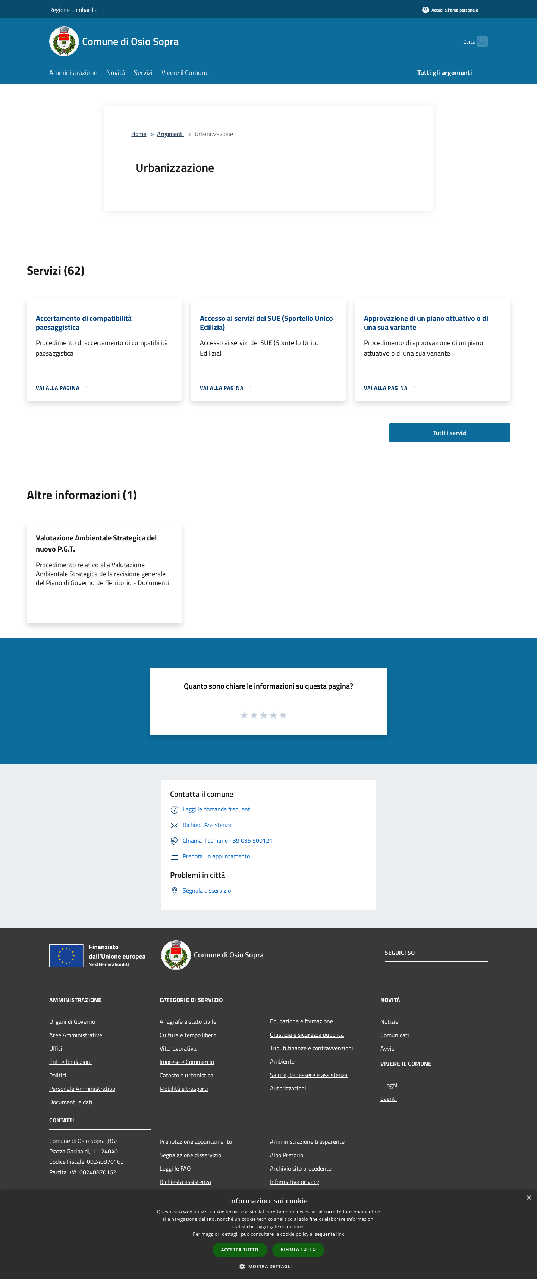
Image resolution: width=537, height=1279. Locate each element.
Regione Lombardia (73, 9)
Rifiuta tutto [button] (298, 1249)
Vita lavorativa (178, 1048)
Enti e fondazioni (70, 1061)
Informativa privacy (294, 1181)
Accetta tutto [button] (239, 1250)
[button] (268, 1266)
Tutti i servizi (450, 432)
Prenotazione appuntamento (196, 1141)
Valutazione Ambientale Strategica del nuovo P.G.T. (96, 543)
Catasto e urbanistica (186, 1075)
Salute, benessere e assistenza (309, 1074)
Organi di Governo (72, 1021)
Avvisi (388, 1048)
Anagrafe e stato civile (188, 1021)
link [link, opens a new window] (340, 1234)
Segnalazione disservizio (190, 1154)
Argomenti (170, 133)
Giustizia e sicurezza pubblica (307, 1034)
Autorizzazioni (288, 1088)
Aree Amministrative (75, 1034)
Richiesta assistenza (185, 1181)
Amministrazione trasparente (307, 1141)
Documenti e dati (70, 1102)
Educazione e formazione (301, 1021)
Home (138, 133)
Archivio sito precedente (301, 1168)
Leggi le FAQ (175, 1168)
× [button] (528, 1198)
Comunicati (394, 1034)
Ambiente (282, 1061)
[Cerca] (479, 41)
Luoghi (389, 1085)
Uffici (55, 1048)
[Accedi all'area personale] (450, 10)
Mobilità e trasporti (184, 1088)
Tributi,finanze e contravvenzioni (311, 1047)
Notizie (389, 1021)
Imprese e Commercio (187, 1061)
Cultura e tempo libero (188, 1034)
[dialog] (268, 1234)
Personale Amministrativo (82, 1088)
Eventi (388, 1098)
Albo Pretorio (286, 1154)
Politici (57, 1075)
